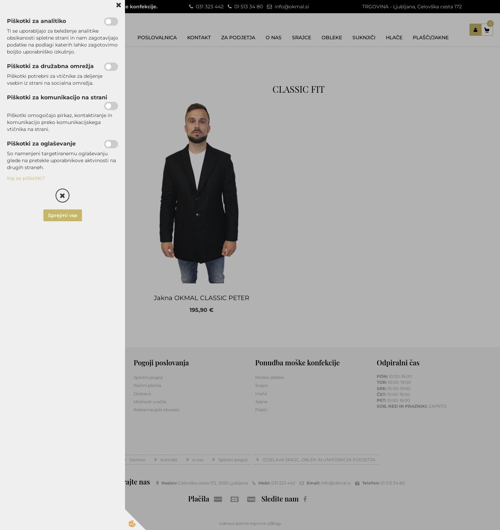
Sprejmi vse (62, 215)
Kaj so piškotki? (26, 178)
